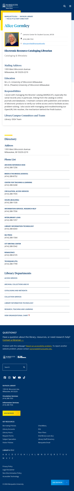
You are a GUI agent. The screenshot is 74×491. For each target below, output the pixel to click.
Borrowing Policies (9, 426)
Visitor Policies (8, 442)
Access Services (11, 278)
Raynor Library (26, 16)
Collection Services (13, 297)
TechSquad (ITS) (11, 261)
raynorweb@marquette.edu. (40, 349)
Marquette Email (44, 442)
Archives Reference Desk (15, 165)
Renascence (10, 252)
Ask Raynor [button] (57, 482)
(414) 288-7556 (8, 405)
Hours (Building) (12, 200)
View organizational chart (17, 315)
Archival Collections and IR (17, 284)
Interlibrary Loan (12, 217)
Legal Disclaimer (8, 470)
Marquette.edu (11, 16)
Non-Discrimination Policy (12, 473)
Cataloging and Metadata (16, 291)
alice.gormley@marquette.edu (34, 43)
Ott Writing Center (13, 244)
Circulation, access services (17, 191)
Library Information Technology (19, 226)
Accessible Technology (11, 476)
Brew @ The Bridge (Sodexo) (16, 174)
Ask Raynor (9, 413)
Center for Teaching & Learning (18, 182)
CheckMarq (42, 426)
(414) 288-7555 (8, 398)
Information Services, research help (20, 209)
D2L (39, 429)
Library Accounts (9, 429)
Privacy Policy (7, 466)
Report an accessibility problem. (39, 346)
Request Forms (8, 436)
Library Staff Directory (46, 439)
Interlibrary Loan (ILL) (46, 436)
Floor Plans (42, 432)
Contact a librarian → (13, 339)
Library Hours (8, 432)
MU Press (8, 235)
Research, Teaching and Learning (19, 309)
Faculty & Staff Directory (18, 19)
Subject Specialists (9, 439)
